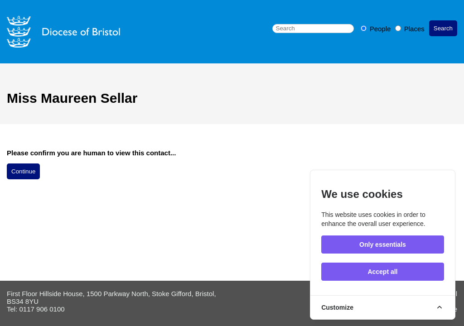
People (377, 29)
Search (443, 28)
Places (410, 29)
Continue (23, 171)
